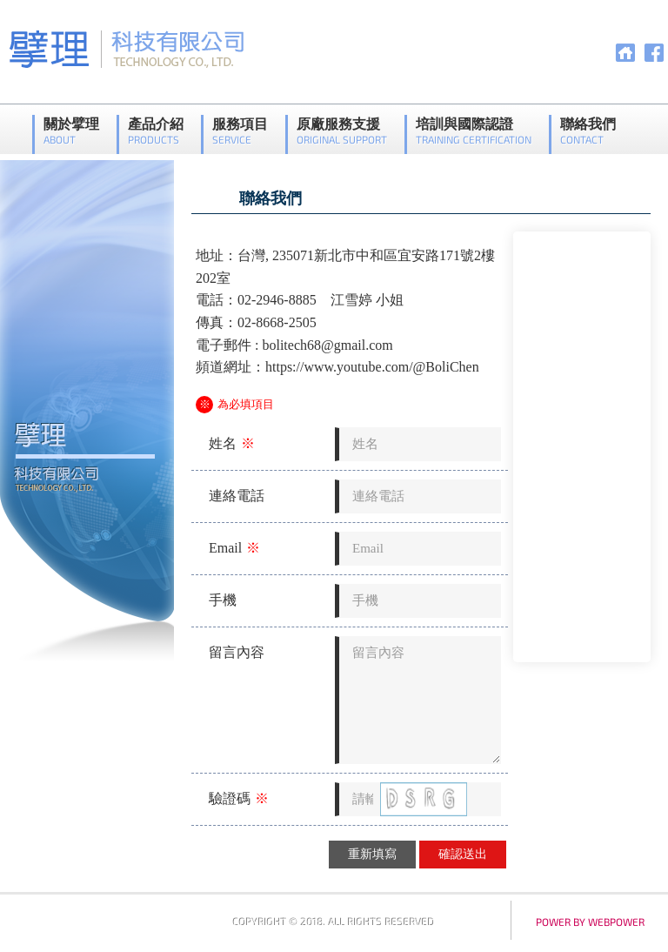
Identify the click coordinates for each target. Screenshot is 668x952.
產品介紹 (156, 131)
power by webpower (590, 921)
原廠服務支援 (342, 131)
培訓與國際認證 (473, 131)
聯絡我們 (588, 131)
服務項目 (240, 131)
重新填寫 (372, 854)
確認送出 (462, 854)
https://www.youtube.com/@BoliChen (372, 366)
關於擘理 (71, 131)
